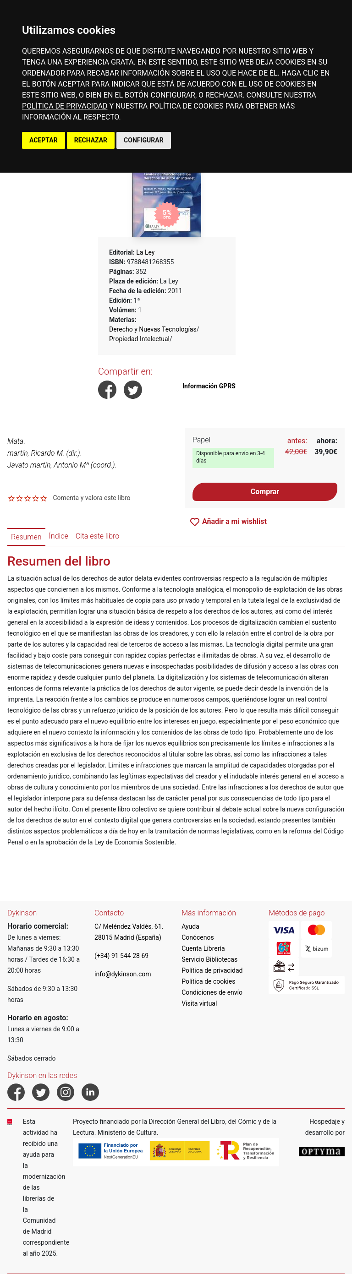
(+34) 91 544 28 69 (121, 955)
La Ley (145, 252)
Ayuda (190, 926)
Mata (15, 441)
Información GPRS (209, 386)
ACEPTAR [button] (43, 140)
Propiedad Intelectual (139, 339)
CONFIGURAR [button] (144, 140)
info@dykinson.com (122, 974)
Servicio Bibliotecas (209, 959)
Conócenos (198, 937)
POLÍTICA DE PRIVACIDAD (64, 106)
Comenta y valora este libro (91, 497)
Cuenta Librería (203, 948)
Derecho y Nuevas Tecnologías (153, 329)
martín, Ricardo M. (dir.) (43, 453)
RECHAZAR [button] (90, 140)
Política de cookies (208, 981)
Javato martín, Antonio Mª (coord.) (61, 465)
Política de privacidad (212, 970)
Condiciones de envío (212, 992)
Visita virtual (199, 1003)
